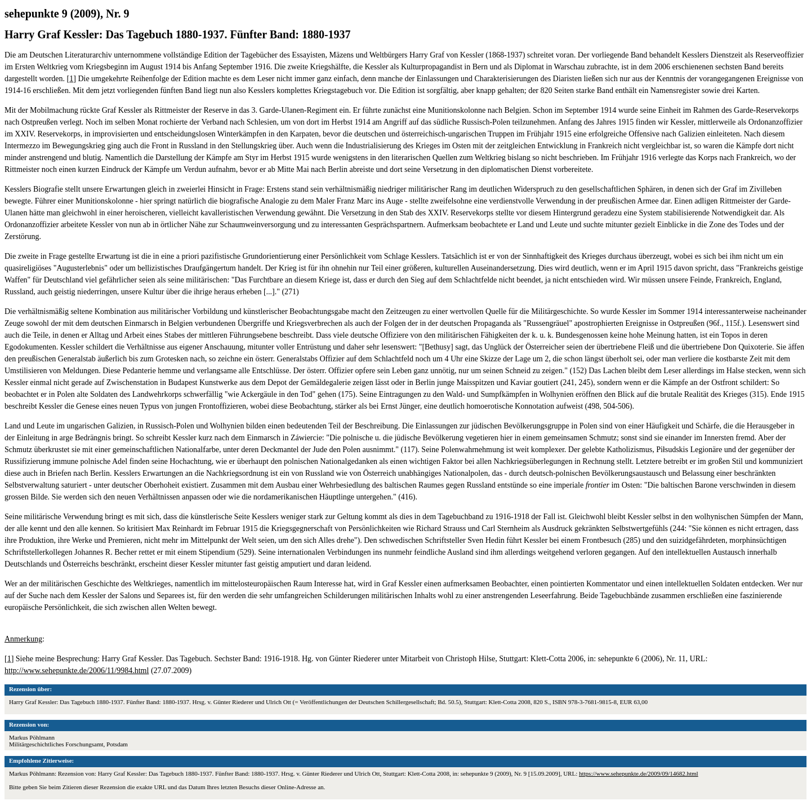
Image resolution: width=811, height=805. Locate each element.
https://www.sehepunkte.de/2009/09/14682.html (638, 773)
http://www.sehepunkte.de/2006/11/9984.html (77, 670)
